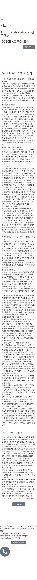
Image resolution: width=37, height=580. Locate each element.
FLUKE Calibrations (15, 32)
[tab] (4, 433)
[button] (1, 19)
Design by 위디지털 (14, 538)
